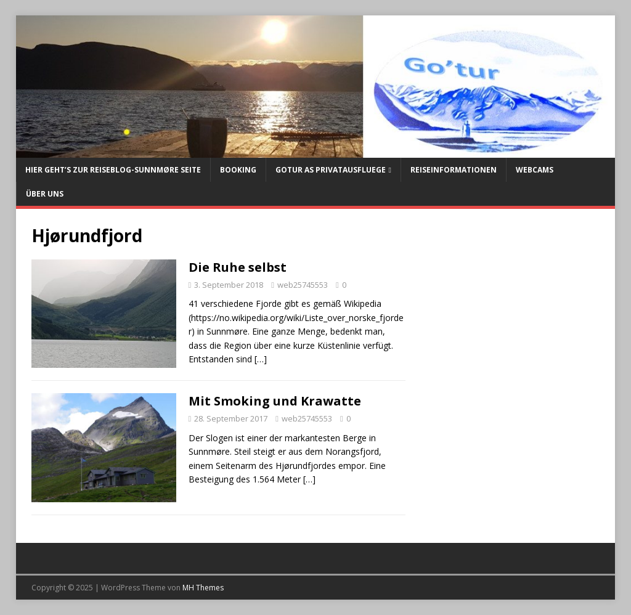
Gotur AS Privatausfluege (330, 170)
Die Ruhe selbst (238, 267)
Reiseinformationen (453, 170)
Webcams (534, 170)
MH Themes (203, 587)
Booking (238, 170)
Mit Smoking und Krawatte (275, 401)
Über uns (44, 194)
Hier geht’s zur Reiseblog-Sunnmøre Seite (113, 170)
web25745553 (302, 284)
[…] (260, 359)
